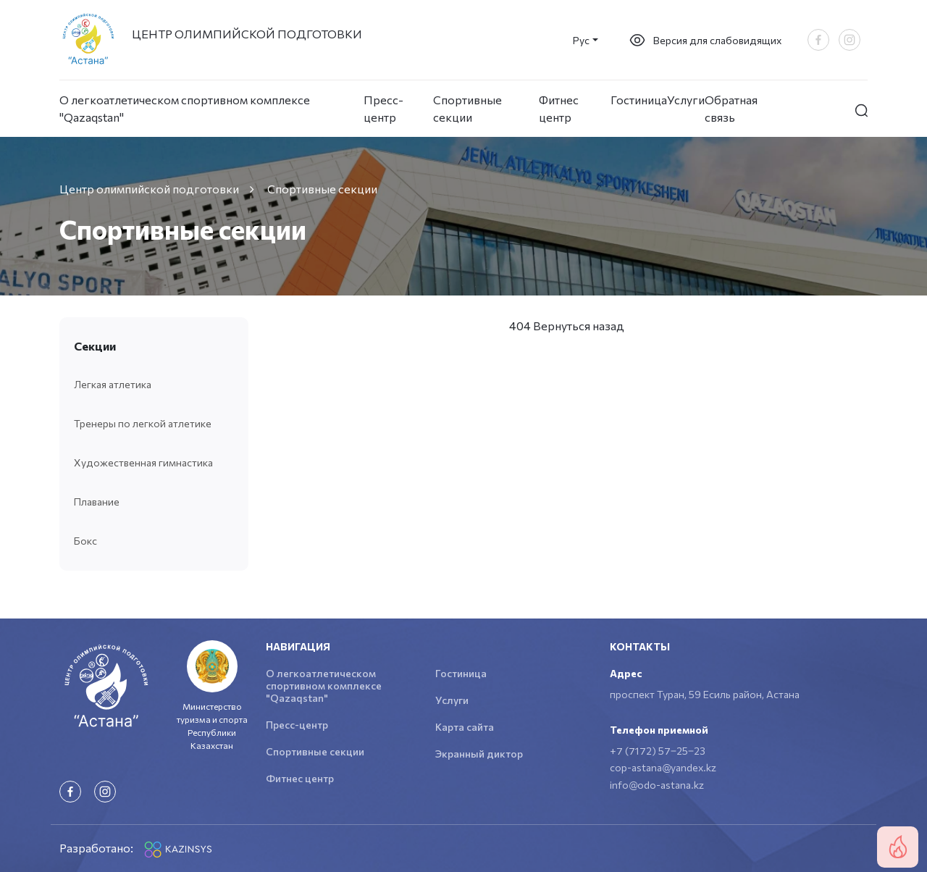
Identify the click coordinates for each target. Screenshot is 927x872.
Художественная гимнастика (143, 462)
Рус (581, 40)
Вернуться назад (578, 325)
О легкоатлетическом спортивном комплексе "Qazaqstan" (184, 108)
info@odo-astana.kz (657, 785)
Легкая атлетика (112, 384)
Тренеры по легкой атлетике (142, 423)
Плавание (96, 501)
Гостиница (639, 99)
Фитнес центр (559, 108)
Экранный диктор (479, 753)
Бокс (85, 540)
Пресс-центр (383, 108)
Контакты (640, 646)
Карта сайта (464, 727)
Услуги (686, 99)
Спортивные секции (467, 108)
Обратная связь (731, 108)
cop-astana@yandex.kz (663, 767)
